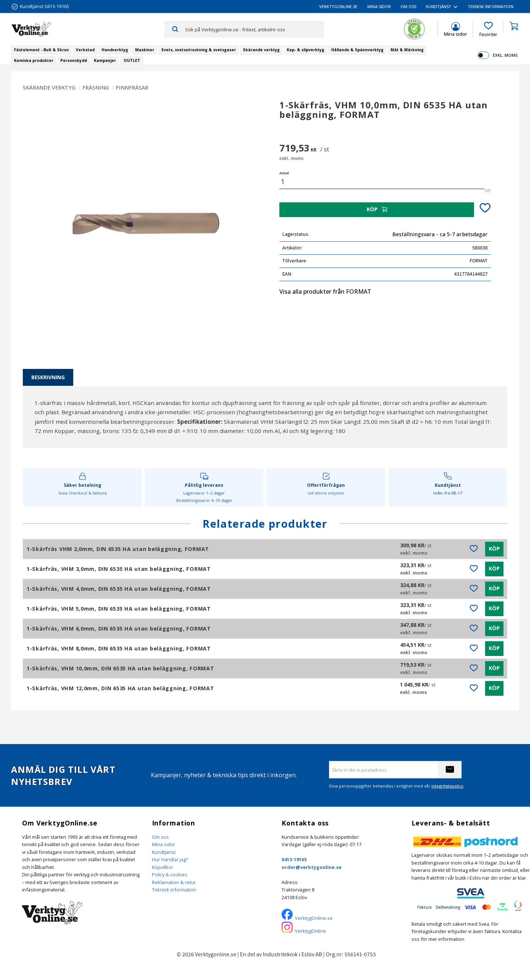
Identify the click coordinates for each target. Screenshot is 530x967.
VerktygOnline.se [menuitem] (338, 6)
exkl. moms (505, 55)
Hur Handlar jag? (170, 859)
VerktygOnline (310, 931)
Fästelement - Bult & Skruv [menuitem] (41, 49)
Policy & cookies (169, 874)
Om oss (160, 837)
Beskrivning (48, 377)
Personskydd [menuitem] (73, 60)
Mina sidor (163, 844)
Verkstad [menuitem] (85, 49)
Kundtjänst (164, 852)
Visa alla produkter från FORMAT (325, 291)
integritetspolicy (447, 786)
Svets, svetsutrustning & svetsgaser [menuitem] (198, 49)
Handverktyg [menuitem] (115, 49)
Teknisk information (174, 889)
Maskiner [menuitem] (144, 49)
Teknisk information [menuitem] (490, 6)
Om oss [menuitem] (408, 6)
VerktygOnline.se (314, 918)
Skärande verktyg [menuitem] (261, 49)
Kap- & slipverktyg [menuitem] (305, 49)
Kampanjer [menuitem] (105, 60)
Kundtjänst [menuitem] (438, 6)
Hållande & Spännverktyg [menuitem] (357, 49)
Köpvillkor (162, 867)
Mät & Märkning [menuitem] (407, 49)
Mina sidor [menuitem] (379, 6)
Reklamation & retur (174, 882)
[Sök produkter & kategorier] (254, 29)
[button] (488, 29)
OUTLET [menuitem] (132, 60)
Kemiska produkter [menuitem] (33, 60)
